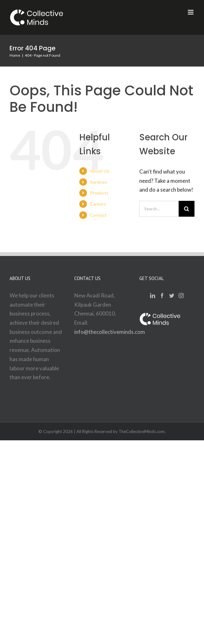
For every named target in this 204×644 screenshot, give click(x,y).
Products (99, 192)
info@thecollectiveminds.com (109, 331)
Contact (98, 215)
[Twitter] (171, 295)
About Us (99, 171)
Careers (98, 204)
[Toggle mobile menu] (191, 12)
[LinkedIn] (152, 295)
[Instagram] (181, 295)
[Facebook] (162, 295)
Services (98, 182)
